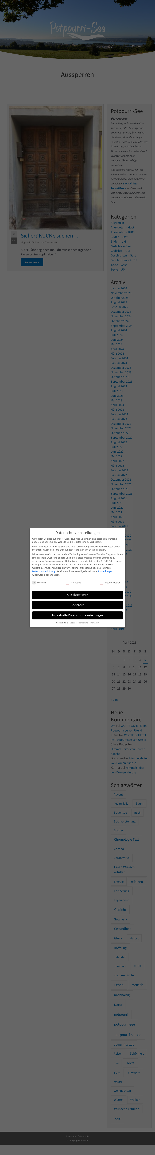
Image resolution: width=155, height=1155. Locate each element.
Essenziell (39, 582)
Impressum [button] (94, 623)
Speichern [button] (77, 605)
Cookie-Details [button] (62, 623)
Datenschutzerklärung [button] (79, 623)
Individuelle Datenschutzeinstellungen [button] (77, 615)
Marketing (73, 582)
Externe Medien (110, 582)
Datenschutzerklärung (43, 571)
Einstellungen (105, 571)
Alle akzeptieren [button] (77, 595)
